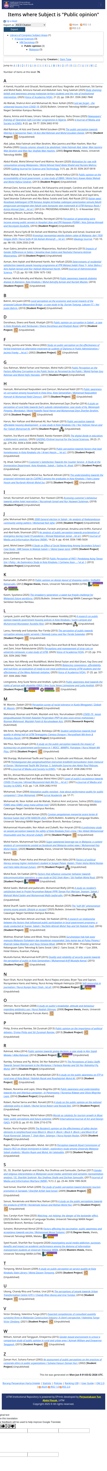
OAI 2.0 (100, 1383)
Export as (9, 25)
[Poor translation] (11, 1426)
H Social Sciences (24, 38)
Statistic (47, 1383)
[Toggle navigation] (101, 4)
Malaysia (34, 49)
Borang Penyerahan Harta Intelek (21, 1383)
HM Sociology (27, 42)
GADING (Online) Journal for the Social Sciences (62, 439)
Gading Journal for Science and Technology (35, 168)
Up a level (10, 21)
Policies (58, 1383)
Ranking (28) (72, 1383)
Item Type (65, 59)
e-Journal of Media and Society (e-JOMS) (33, 769)
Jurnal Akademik (53, 795)
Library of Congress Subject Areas (29, 35)
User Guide (87, 1383)
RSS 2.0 (74, 28)
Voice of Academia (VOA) (38, 97)
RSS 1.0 (85, 24)
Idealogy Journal (83, 239)
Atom (73, 24)
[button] (14, 29)
